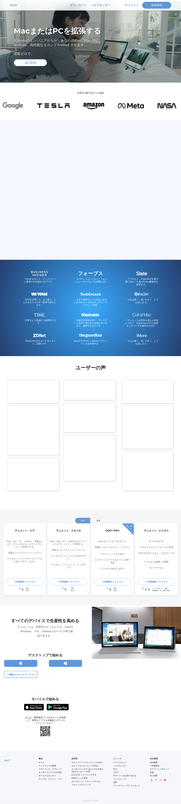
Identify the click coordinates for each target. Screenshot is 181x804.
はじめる (30, 64)
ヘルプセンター (100, 5)
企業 (115, 782)
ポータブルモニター (47, 776)
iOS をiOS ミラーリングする (83, 775)
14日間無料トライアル (156, 581)
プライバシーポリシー (159, 769)
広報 (152, 772)
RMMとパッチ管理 (79, 778)
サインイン (132, 5)
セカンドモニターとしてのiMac (85, 766)
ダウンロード (78, 5)
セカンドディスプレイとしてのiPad (86, 762)
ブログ (116, 772)
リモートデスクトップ (81, 785)
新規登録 (156, 5)
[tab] (82, 520)
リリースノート (120, 779)
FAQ (115, 769)
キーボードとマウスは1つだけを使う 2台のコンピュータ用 (87, 770)
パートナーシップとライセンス (126, 785)
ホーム (41, 762)
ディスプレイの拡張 (47, 766)
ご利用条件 (154, 766)
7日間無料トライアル (24, 581)
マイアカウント (120, 762)
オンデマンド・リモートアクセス (85, 781)
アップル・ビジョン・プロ (50, 779)
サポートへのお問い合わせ (124, 776)
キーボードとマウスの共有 (50, 772)
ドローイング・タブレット (50, 769)
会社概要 (154, 762)
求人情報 (154, 776)
